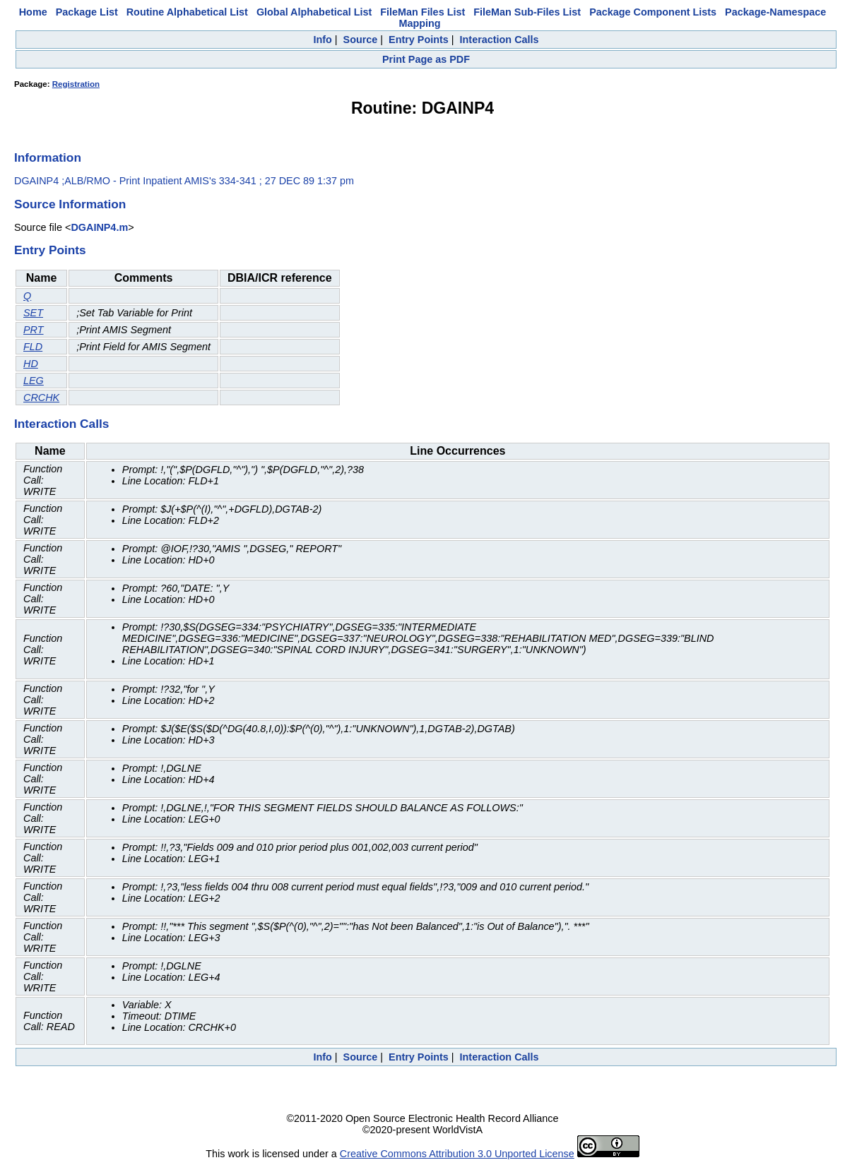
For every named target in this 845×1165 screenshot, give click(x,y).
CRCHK (41, 397)
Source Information (70, 204)
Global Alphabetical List (314, 12)
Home (33, 12)
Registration (76, 84)
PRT (33, 329)
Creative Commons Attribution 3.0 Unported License (457, 1153)
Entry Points (419, 39)
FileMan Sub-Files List (527, 12)
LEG (33, 380)
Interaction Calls (499, 39)
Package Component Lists (652, 12)
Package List (87, 12)
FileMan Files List (422, 12)
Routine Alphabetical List (187, 12)
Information (47, 157)
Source (360, 39)
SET (33, 312)
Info (322, 39)
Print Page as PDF (426, 59)
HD (30, 363)
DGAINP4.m (99, 227)
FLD (32, 346)
